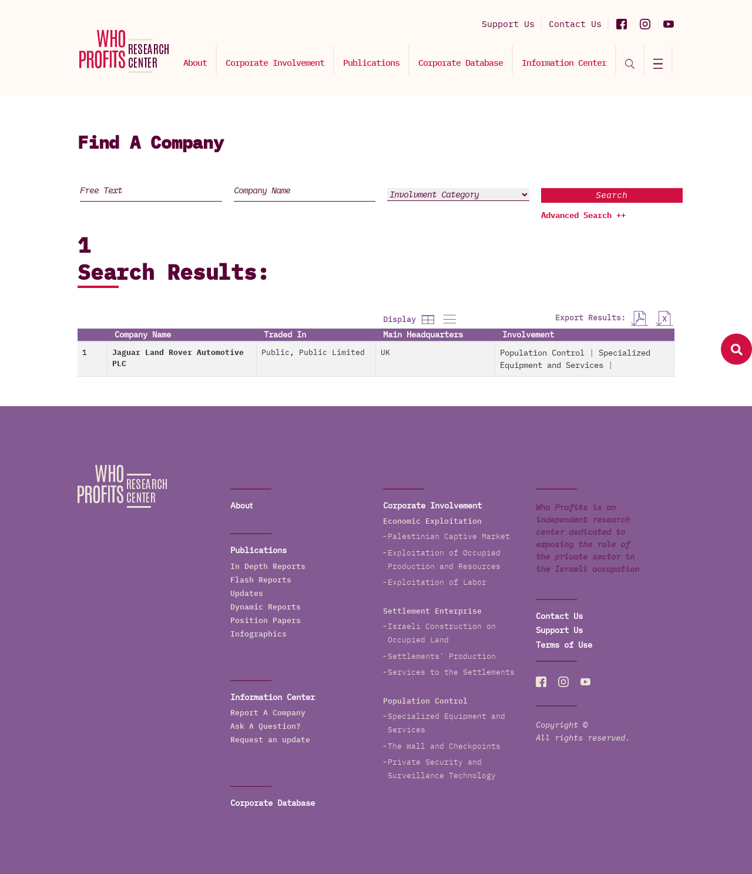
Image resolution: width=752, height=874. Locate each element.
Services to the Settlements (451, 672)
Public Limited (332, 352)
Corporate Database (460, 62)
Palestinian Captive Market (449, 536)
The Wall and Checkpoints (444, 746)
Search (611, 194)
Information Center (564, 62)
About (195, 62)
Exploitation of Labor (437, 582)
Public (275, 352)
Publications (371, 62)
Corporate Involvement (275, 62)
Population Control (542, 352)
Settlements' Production (442, 656)
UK (385, 352)
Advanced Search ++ (583, 215)
